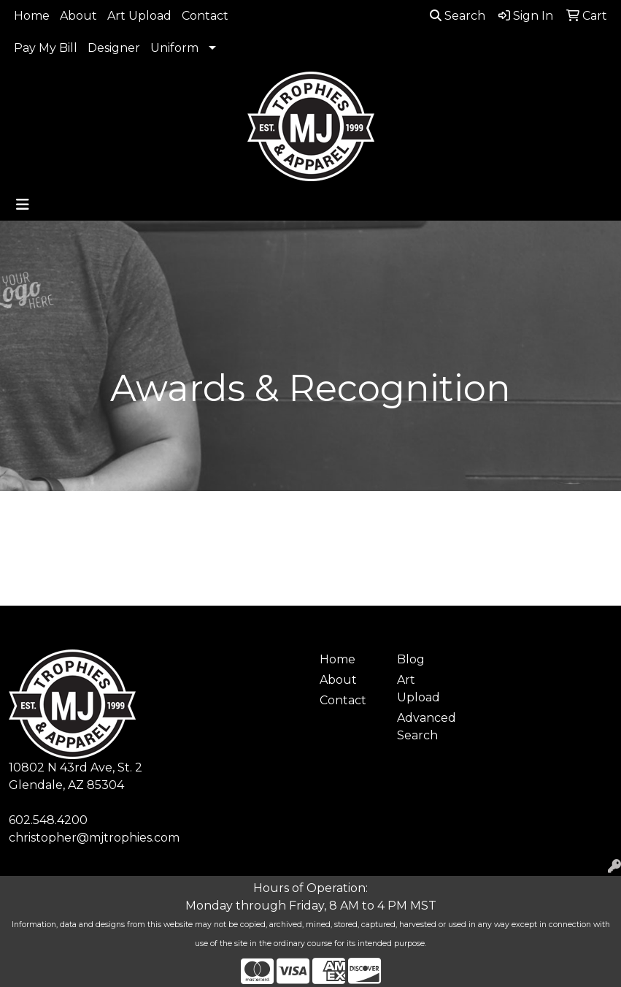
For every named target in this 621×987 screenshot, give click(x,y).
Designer (114, 48)
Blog (411, 659)
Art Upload (139, 16)
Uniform (174, 48)
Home (32, 16)
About (78, 16)
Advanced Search (426, 726)
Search (457, 16)
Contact (205, 16)
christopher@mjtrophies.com (94, 838)
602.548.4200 (48, 820)
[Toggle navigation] (22, 204)
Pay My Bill (45, 48)
